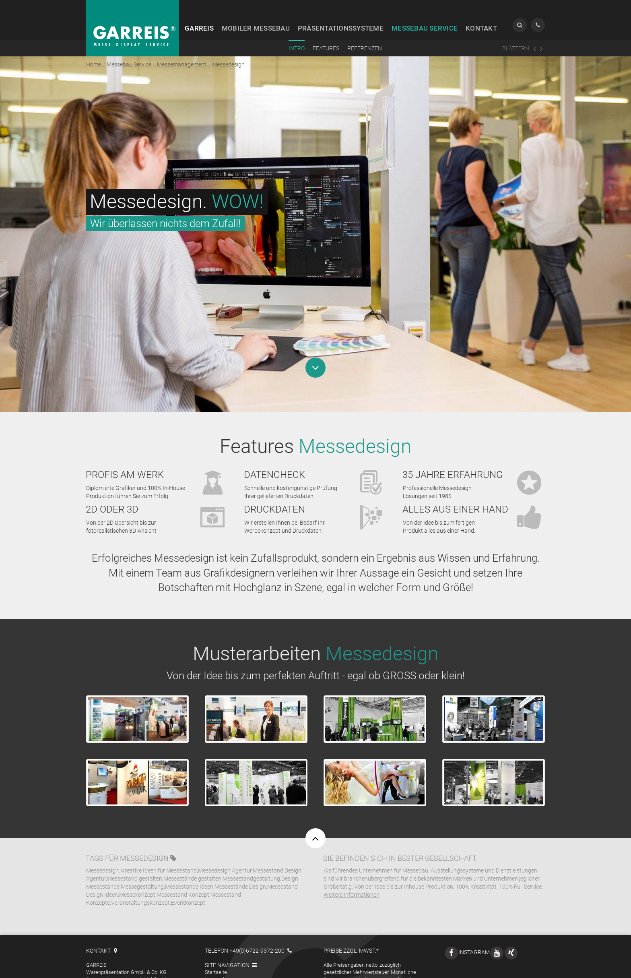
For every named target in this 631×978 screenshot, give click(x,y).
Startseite (216, 958)
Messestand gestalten (134, 864)
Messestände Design (240, 872)
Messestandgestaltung (251, 864)
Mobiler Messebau (226, 973)
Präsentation (341, 28)
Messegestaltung (142, 872)
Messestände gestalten (192, 864)
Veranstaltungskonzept (140, 888)
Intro (297, 48)
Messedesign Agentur (225, 856)
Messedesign (144, 844)
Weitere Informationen (351, 880)
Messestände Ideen (189, 872)
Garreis (199, 28)
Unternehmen (220, 965)
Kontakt (481, 28)
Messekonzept (137, 880)
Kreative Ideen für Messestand (159, 856)
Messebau (256, 28)
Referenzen (364, 48)
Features (326, 48)
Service (425, 28)
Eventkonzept (188, 888)
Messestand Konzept (183, 880)
